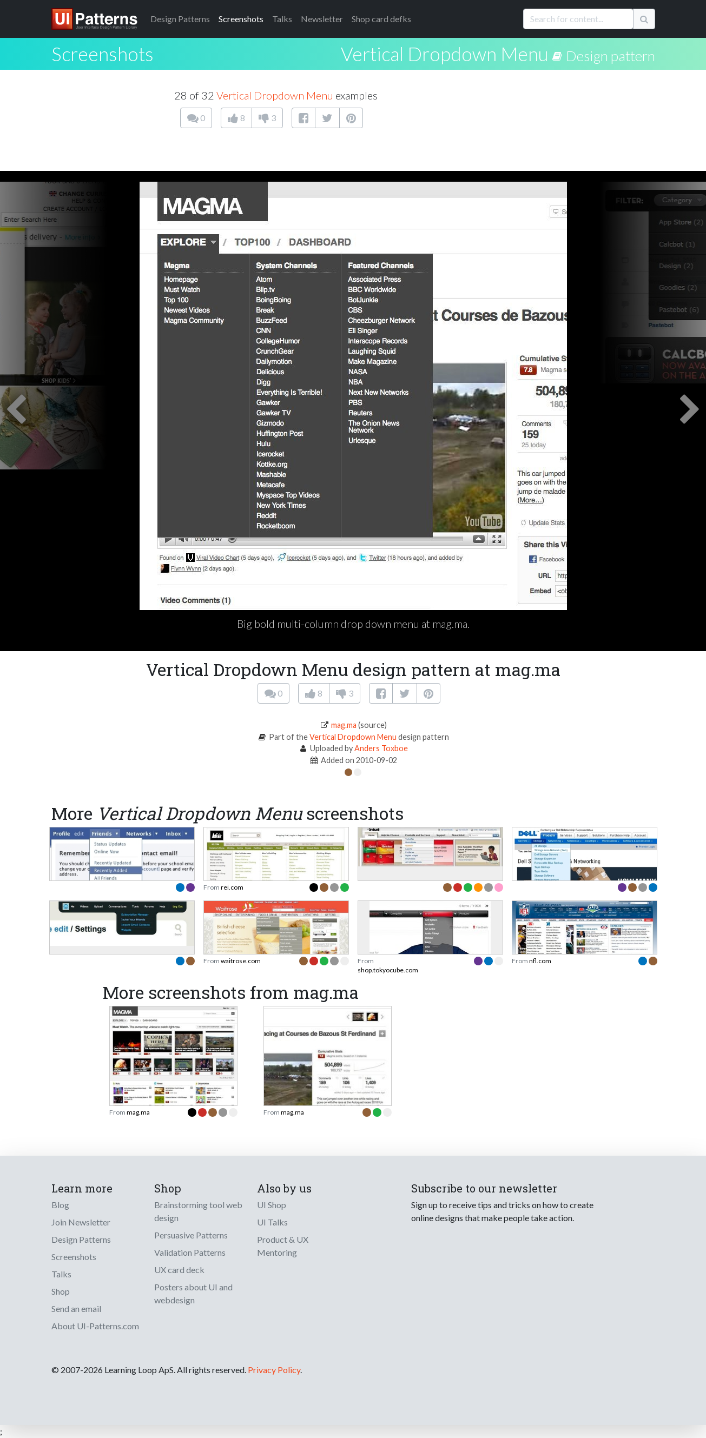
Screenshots (241, 19)
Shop (60, 1291)
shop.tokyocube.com (388, 970)
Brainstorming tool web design (198, 1211)
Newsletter (322, 19)
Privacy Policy (274, 1369)
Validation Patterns (190, 1252)
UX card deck (179, 1269)
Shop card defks (381, 19)
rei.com (232, 887)
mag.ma (344, 725)
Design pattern (610, 55)
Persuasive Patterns (191, 1235)
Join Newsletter (80, 1222)
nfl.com (540, 961)
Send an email (76, 1308)
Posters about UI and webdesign (193, 1293)
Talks (282, 19)
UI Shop (271, 1205)
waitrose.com (241, 961)
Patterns (180, 19)
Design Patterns (81, 1239)
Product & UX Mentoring (282, 1245)
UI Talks (272, 1222)
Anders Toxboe (381, 748)
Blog (60, 1205)
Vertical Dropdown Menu (445, 53)
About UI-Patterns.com (95, 1326)
